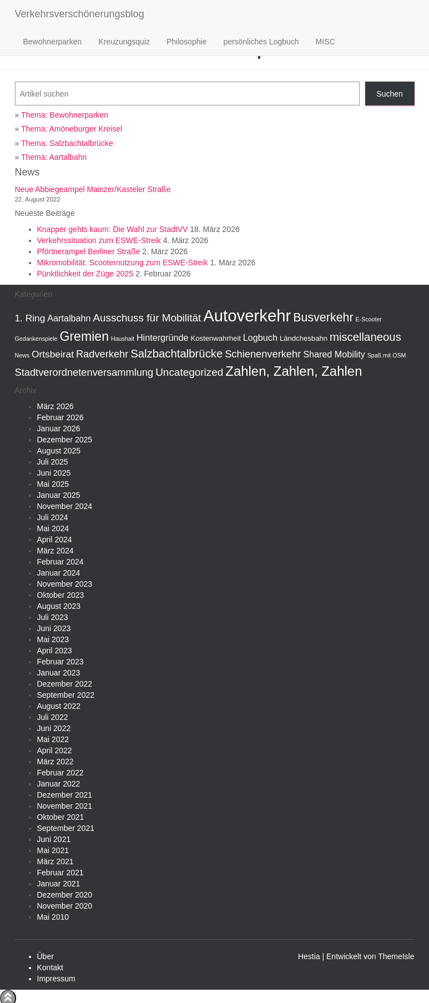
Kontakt (50, 967)
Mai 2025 (53, 484)
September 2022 (66, 694)
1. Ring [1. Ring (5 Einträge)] (30, 318)
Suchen (389, 93)
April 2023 (54, 650)
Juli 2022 (52, 717)
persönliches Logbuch (261, 41)
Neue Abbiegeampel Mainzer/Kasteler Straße (93, 189)
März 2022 (55, 761)
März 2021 (55, 861)
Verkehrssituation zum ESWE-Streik (99, 240)
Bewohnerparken (52, 41)
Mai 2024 (53, 528)
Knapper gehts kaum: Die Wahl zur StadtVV (112, 229)
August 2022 (59, 706)
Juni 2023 (54, 628)
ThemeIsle (396, 956)
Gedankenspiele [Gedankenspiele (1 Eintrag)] (36, 338)
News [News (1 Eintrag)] (22, 355)
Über (45, 956)
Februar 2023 (60, 661)
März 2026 (55, 406)
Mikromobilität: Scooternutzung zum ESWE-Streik (122, 262)
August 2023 (59, 606)
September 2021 (66, 828)
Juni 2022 (54, 728)
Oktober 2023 (60, 595)
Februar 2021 (60, 872)
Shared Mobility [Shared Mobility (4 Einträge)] (334, 354)
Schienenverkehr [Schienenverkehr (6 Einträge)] (263, 354)
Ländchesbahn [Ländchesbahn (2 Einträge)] (303, 338)
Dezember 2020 (65, 894)
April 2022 (54, 750)
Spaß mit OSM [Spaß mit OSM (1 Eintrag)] (386, 355)
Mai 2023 (53, 639)
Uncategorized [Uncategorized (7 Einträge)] (189, 372)
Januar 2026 (58, 428)
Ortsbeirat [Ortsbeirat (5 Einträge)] (53, 354)
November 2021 (65, 806)
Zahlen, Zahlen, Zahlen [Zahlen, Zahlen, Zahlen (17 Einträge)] (293, 371)
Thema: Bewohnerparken (64, 114)
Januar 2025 (58, 495)
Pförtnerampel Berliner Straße (88, 251)
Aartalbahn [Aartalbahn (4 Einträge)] (68, 318)
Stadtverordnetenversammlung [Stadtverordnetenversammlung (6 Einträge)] (84, 372)
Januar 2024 (58, 572)
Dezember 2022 (65, 683)
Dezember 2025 (65, 439)
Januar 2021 (58, 883)
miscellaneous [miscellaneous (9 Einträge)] (365, 337)
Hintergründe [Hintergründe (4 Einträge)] (163, 337)
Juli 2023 (52, 617)
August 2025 (59, 450)
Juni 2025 (54, 472)
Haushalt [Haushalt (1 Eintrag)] (122, 338)
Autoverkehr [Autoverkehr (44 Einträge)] (247, 315)
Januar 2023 (58, 672)
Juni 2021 (54, 839)
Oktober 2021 (60, 817)
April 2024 (54, 539)
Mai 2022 (53, 739)
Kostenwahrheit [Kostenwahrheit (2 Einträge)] (215, 338)
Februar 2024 (60, 561)
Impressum (56, 978)
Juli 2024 (52, 517)
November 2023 (65, 583)
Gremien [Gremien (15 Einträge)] (84, 336)
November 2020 (65, 905)
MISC (325, 41)
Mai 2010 (53, 917)
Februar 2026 (60, 417)
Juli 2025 (52, 461)
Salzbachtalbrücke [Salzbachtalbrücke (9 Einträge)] (176, 353)
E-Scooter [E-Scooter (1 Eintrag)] (369, 319)
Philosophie (186, 41)
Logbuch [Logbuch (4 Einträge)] (260, 337)
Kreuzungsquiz (124, 41)
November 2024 (65, 506)
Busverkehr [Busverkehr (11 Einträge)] (323, 317)
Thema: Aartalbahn (54, 157)
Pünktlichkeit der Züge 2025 (85, 273)
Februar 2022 (60, 772)
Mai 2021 (53, 850)
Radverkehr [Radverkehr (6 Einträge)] (102, 354)
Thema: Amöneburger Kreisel (71, 128)
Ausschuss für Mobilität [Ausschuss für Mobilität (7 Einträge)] (147, 318)
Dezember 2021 (65, 794)
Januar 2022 (58, 783)
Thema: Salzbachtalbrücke (67, 143)
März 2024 (55, 550)
